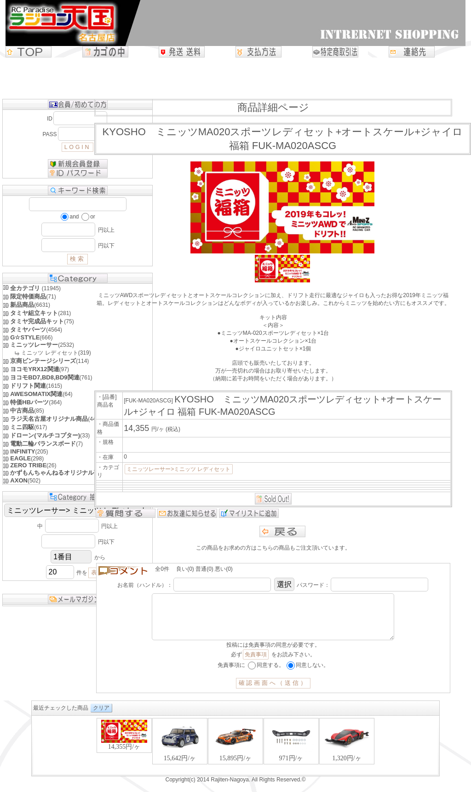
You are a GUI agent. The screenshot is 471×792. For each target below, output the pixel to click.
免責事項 (256, 663)
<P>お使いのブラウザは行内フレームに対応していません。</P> (235, 755)
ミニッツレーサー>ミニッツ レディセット (178, 469)
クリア (101, 717)
